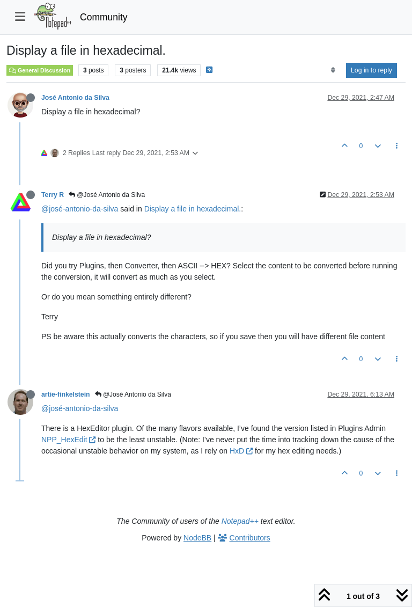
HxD (241, 451)
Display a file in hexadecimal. (192, 208)
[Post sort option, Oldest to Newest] (333, 70)
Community (104, 17)
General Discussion (39, 70)
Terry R (52, 195)
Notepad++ (240, 521)
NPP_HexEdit (68, 439)
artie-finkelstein (65, 394)
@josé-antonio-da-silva (79, 208)
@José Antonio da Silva (107, 195)
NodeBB (197, 537)
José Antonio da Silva (75, 97)
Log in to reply (371, 70)
